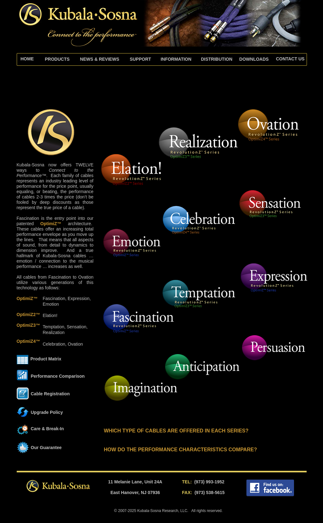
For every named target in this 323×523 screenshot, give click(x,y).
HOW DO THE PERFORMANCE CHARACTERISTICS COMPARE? (180, 449)
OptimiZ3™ (28, 325)
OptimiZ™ (50, 223)
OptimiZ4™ (28, 341)
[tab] (140, 59)
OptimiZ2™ (28, 314)
